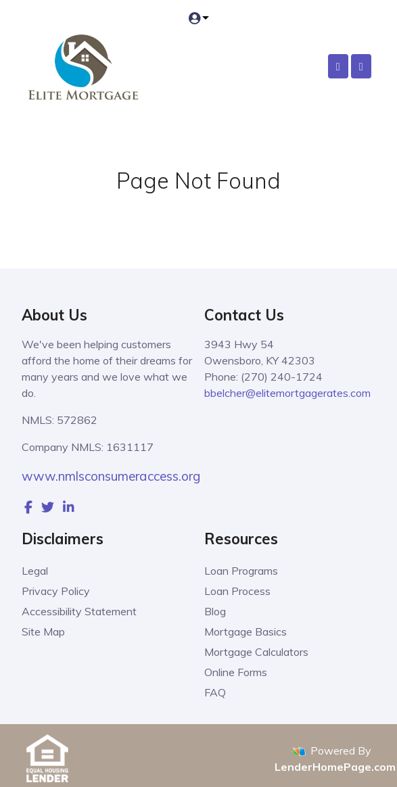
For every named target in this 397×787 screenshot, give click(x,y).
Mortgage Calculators (256, 652)
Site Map (43, 631)
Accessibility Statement (79, 611)
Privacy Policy (56, 591)
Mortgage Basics (245, 631)
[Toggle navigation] (361, 66)
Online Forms (235, 672)
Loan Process (237, 591)
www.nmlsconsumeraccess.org (111, 476)
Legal (35, 570)
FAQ (215, 692)
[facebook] (28, 507)
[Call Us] (338, 66)
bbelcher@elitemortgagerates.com (287, 393)
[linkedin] (68, 507)
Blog (215, 611)
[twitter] (47, 507)
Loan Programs (241, 570)
